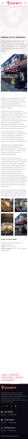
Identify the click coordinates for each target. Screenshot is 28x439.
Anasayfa (3, 414)
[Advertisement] (14, 20)
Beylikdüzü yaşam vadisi (7, 377)
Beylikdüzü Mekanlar (14, 374)
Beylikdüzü (4, 374)
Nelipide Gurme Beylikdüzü (8, 380)
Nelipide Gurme (19, 377)
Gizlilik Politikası (12, 414)
